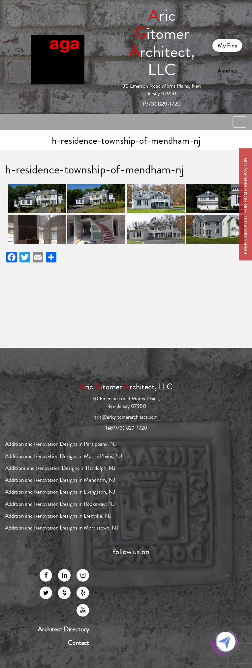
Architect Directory (63, 629)
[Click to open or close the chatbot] (226, 642)
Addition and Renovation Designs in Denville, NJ (58, 516)
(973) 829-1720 (162, 104)
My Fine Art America (227, 46)
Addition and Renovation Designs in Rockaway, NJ (60, 504)
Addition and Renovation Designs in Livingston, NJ (60, 492)
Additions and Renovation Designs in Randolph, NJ (60, 468)
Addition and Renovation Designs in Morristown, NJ (61, 528)
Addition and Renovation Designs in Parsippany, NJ (61, 444)
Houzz (126, 537)
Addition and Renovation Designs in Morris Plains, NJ (63, 456)
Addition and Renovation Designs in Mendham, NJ (60, 480)
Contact (78, 643)
